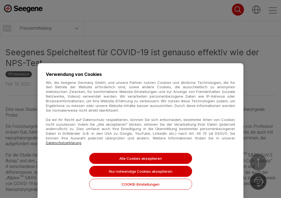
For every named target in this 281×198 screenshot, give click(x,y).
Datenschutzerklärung (63, 142)
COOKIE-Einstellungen (140, 184)
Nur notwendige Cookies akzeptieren (140, 171)
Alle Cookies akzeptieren (140, 158)
